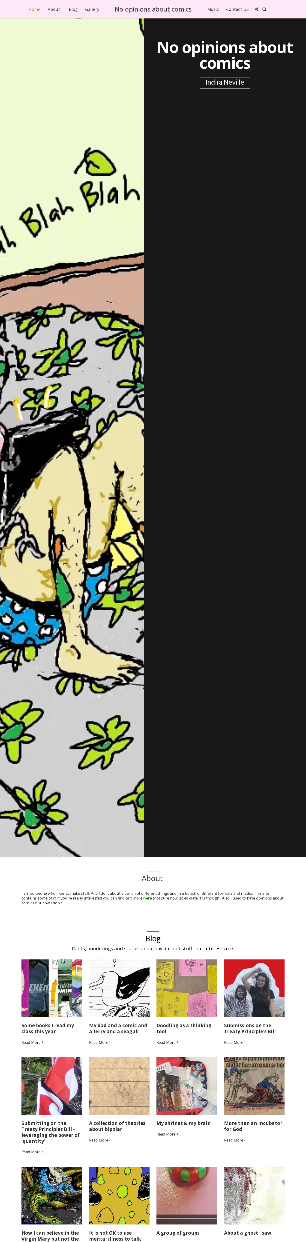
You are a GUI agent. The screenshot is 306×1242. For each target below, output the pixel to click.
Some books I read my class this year (47, 1033)
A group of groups (178, 1237)
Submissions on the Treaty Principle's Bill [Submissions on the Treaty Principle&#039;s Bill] (250, 1033)
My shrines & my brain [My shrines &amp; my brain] (183, 1127)
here (147, 898)
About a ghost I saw (247, 1237)
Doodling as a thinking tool (183, 1033)
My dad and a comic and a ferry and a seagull (118, 1033)
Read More (33, 1046)
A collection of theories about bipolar (117, 1130)
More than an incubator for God (253, 1130)
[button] (256, 9)
